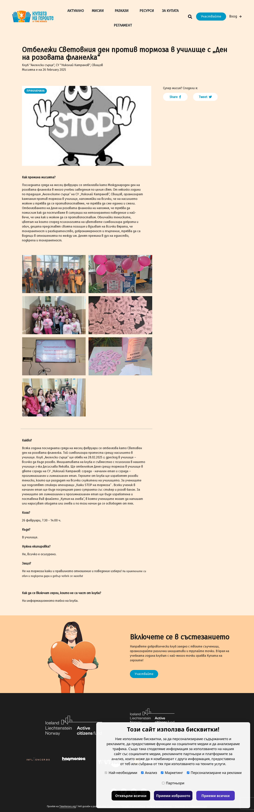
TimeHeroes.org (67, 806)
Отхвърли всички (131, 795)
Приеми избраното (173, 795)
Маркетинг (172, 772)
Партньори (173, 783)
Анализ (149, 772)
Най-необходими (121, 772)
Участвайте (211, 16)
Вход (235, 16)
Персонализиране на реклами (214, 772)
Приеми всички (215, 795)
